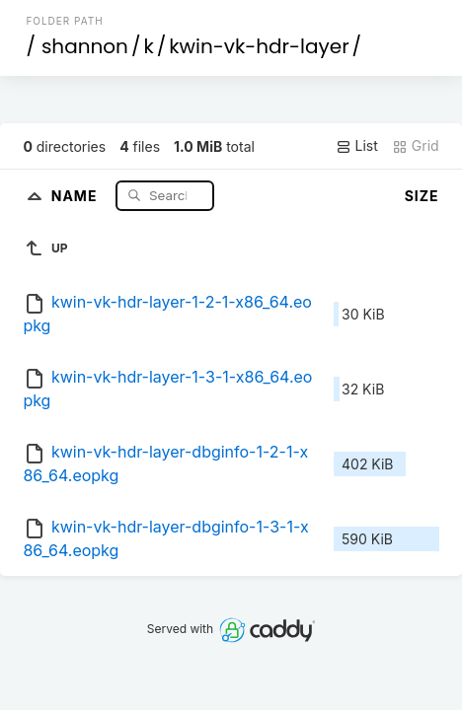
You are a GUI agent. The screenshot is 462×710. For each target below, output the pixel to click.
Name (76, 194)
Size (422, 195)
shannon (84, 46)
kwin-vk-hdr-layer (258, 46)
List (357, 146)
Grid (415, 146)
